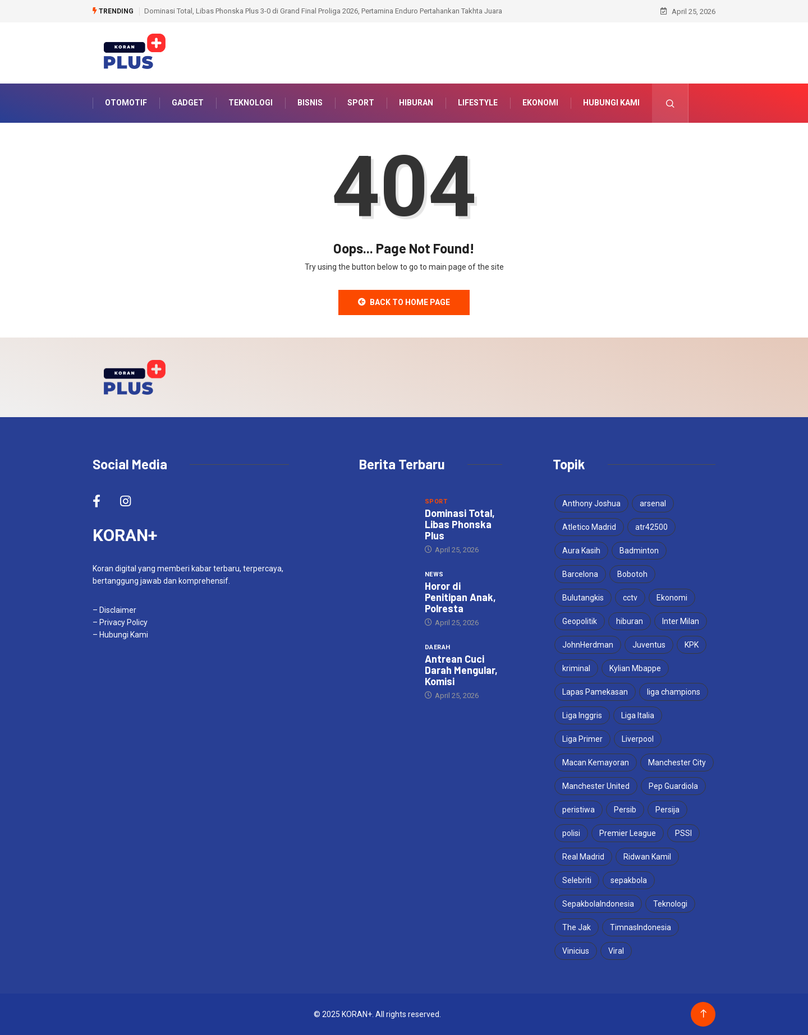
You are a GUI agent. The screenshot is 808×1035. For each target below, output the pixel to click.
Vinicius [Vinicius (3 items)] (575, 950)
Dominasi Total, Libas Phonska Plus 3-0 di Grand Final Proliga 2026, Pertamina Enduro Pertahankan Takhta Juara (323, 11)
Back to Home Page (404, 302)
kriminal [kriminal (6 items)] (576, 668)
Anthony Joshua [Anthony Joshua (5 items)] (591, 503)
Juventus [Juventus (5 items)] (648, 644)
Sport (360, 103)
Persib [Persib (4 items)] (625, 809)
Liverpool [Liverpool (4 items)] (638, 738)
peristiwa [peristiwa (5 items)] (578, 809)
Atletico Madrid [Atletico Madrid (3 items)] (589, 527)
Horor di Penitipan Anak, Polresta (460, 597)
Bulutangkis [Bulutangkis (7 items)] (583, 597)
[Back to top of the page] (703, 1014)
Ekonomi (540, 103)
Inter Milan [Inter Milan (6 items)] (680, 621)
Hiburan (416, 103)
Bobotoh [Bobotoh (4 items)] (632, 574)
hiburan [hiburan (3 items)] (629, 621)
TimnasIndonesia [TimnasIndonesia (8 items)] (640, 927)
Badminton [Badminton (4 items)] (639, 550)
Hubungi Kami (611, 103)
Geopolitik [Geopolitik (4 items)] (579, 621)
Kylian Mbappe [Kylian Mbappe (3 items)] (635, 668)
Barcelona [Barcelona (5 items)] (580, 574)
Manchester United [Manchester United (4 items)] (596, 786)
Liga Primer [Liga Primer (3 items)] (582, 738)
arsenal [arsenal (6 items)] (653, 503)
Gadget (188, 103)
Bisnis (310, 103)
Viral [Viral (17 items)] (616, 950)
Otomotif (126, 103)
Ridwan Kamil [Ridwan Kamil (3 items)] (647, 856)
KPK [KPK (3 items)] (692, 644)
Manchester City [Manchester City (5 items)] (677, 762)
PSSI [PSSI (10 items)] (683, 833)
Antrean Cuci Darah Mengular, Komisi (461, 670)
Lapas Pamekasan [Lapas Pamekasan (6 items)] (595, 691)
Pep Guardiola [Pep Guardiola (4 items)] (673, 786)
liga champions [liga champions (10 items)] (673, 691)
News (434, 574)
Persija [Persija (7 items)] (667, 809)
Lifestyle (478, 103)
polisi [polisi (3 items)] (571, 833)
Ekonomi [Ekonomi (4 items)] (671, 597)
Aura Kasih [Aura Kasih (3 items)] (581, 550)
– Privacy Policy (120, 622)
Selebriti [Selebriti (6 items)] (576, 880)
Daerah (438, 647)
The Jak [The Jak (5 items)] (576, 927)
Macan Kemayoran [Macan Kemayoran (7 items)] (595, 762)
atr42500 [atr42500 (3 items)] (651, 527)
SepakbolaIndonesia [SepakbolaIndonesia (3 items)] (598, 903)
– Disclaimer (114, 610)
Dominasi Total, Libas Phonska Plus (460, 524)
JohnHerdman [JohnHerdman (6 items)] (587, 644)
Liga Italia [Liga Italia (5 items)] (637, 715)
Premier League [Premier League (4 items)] (627, 833)
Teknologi (250, 103)
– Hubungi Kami (120, 634)
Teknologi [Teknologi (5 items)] (670, 903)
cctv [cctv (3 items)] (630, 597)
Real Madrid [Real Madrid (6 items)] (583, 856)
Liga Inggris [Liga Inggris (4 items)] (582, 715)
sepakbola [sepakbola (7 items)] (628, 880)
